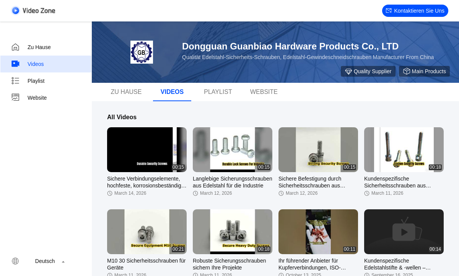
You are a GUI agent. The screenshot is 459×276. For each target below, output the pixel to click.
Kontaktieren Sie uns (415, 11)
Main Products (424, 71)
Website (29, 97)
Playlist (27, 80)
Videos (27, 64)
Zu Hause (31, 47)
